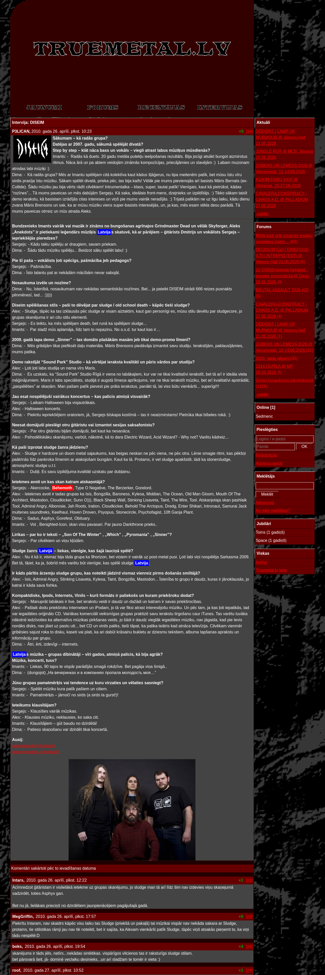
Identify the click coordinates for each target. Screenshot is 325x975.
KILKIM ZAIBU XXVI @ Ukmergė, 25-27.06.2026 (278, 182)
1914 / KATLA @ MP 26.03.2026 (274, 370)
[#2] (249, 916)
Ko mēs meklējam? (273, 510)
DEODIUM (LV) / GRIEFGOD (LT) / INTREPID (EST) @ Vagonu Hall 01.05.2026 (282, 256)
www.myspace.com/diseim (36, 752)
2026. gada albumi (277, 359)
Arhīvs (261, 562)
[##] (249, 131)
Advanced (265, 502)
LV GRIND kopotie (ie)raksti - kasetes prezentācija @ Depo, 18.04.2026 (283, 276)
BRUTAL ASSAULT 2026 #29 (282, 293)
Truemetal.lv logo (271, 570)
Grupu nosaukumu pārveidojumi (284, 384)
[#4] (249, 970)
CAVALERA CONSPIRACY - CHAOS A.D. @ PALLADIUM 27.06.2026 (282, 199)
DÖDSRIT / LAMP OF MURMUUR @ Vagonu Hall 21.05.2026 (280, 137)
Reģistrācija (266, 455)
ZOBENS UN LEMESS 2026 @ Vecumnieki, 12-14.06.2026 (284, 168)
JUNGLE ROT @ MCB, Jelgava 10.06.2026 (284, 154)
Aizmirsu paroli (269, 463)
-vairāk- (262, 214)
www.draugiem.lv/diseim (34, 746)
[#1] (249, 880)
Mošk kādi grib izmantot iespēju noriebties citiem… (284, 239)
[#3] (249, 946)
